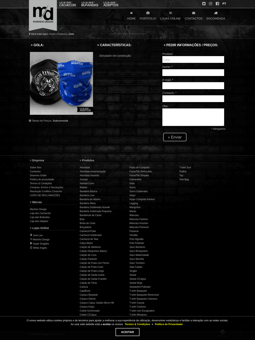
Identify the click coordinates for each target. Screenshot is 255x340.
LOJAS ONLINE (170, 15)
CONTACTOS (193, 15)
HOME (131, 15)
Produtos (62, 34)
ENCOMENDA (215, 15)
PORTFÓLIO (148, 15)
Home (52, 34)
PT (224, 3)
